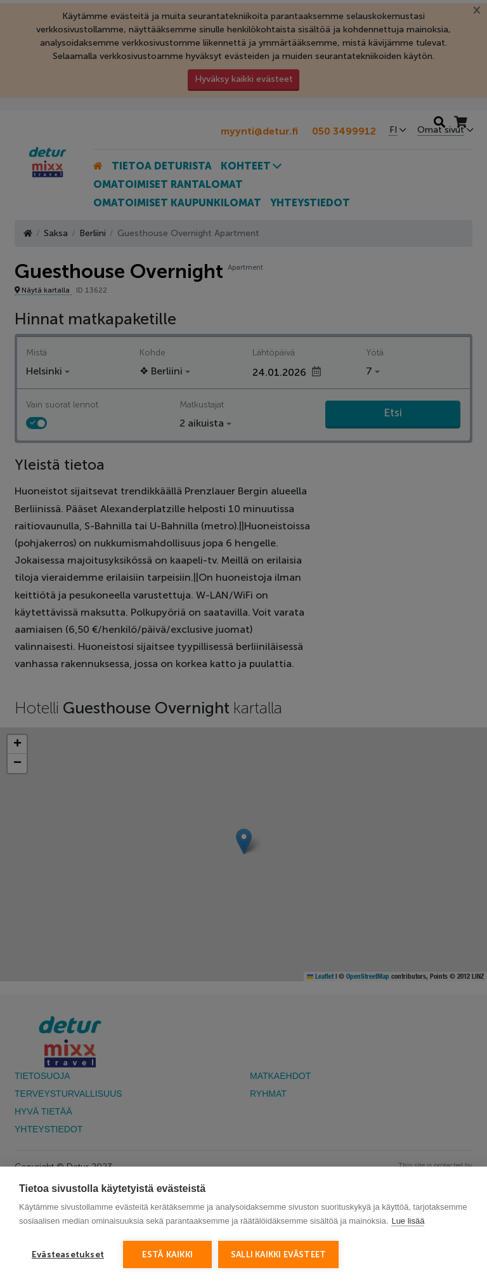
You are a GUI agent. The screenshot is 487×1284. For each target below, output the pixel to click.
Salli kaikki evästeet (278, 1254)
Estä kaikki (167, 1254)
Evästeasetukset (68, 1254)
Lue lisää (407, 1221)
